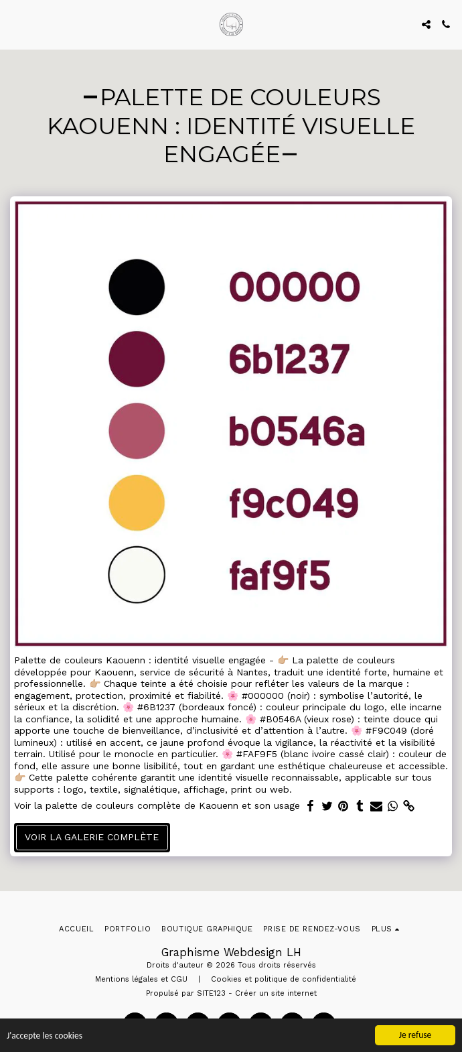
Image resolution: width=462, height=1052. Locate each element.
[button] (14, 24)
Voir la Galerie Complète (92, 837)
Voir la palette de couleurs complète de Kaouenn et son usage (157, 805)
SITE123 (211, 993)
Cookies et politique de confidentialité (283, 979)
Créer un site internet (276, 993)
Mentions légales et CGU (141, 979)
